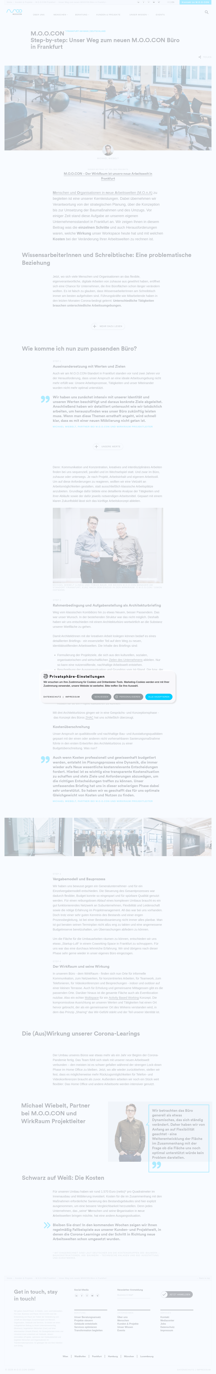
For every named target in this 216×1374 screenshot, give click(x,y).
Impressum (72, 697)
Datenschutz (52, 697)
